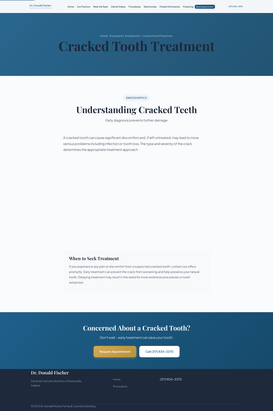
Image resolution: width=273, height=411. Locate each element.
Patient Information (170, 6)
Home (71, 6)
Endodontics (133, 35)
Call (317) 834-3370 (159, 351)
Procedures (135, 6)
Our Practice (83, 6)
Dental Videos (118, 6)
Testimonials (150, 6)
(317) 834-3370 (235, 6)
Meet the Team (100, 6)
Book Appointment (204, 6)
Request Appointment (114, 351)
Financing (188, 6)
